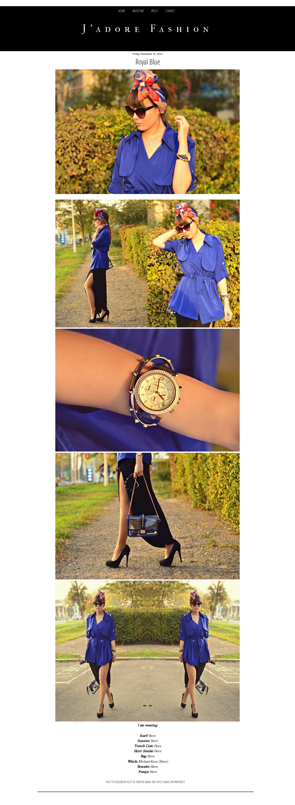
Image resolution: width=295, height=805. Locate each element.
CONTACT (170, 11)
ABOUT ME (138, 11)
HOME (121, 11)
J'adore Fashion (147, 29)
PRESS (154, 11)
